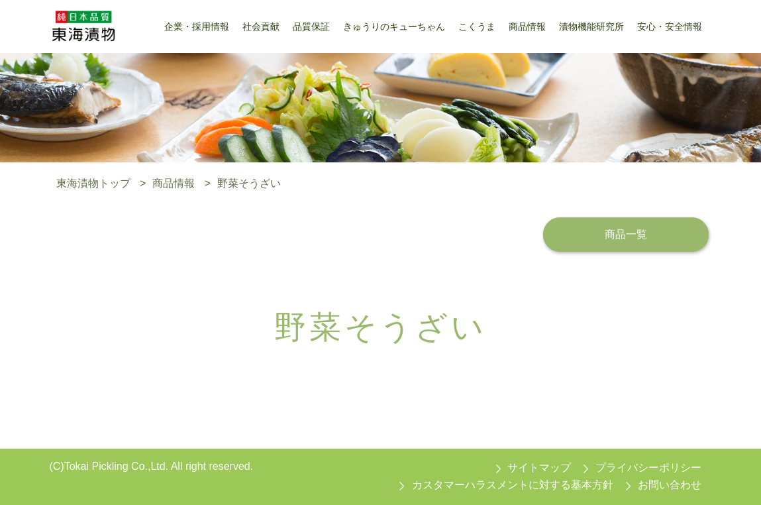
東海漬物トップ (93, 183)
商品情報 (173, 183)
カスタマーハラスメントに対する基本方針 (512, 484)
